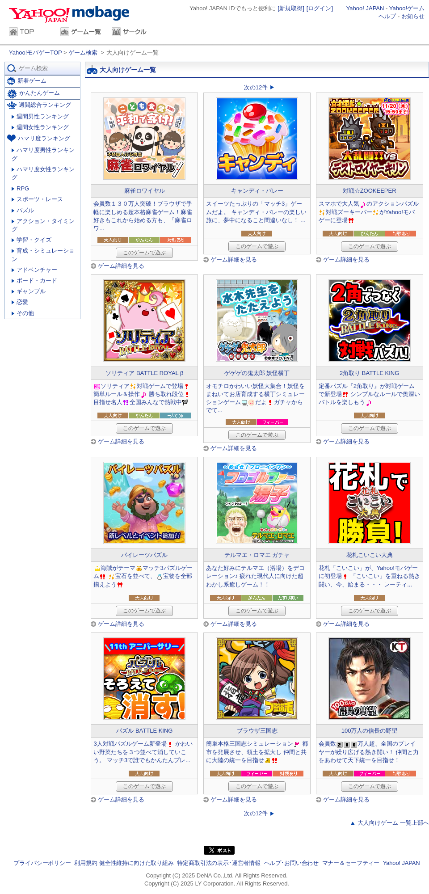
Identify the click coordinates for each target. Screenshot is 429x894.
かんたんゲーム (33, 94)
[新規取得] (291, 8)
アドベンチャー (34, 269)
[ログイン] (320, 8)
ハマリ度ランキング (38, 138)
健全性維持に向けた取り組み (136, 863)
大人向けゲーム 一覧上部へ (393, 822)
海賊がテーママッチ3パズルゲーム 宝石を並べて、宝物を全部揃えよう (142, 576)
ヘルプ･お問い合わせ (291, 863)
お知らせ (413, 16)
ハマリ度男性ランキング (43, 154)
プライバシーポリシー (42, 863)
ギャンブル (29, 291)
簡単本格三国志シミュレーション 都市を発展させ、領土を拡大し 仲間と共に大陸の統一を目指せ (257, 751)
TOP (30, 32)
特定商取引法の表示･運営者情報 (219, 863)
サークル (133, 32)
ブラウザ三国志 (257, 730)
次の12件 (256, 87)
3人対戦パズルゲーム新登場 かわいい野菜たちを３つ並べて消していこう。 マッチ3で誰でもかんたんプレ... (143, 751)
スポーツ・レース (37, 199)
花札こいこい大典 (369, 555)
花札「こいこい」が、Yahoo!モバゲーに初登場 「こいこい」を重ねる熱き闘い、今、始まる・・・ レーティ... (370, 576)
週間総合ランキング (39, 105)
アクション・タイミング (43, 225)
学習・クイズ (31, 239)
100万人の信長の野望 (369, 730)
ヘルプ (387, 16)
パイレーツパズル (144, 555)
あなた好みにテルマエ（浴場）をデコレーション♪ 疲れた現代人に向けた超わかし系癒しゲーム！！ (255, 576)
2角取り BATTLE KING (369, 373)
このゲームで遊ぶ (144, 252)
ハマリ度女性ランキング (43, 173)
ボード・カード (34, 280)
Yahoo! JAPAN (365, 8)
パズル (23, 210)
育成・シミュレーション (43, 254)
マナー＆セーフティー (350, 863)
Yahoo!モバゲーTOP (36, 52)
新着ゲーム (26, 81)
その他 (23, 313)
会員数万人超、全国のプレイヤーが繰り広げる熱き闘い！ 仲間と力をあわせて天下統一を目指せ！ (369, 751)
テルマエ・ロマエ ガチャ (257, 555)
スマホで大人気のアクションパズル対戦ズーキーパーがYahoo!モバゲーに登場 (369, 211)
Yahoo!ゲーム (407, 8)
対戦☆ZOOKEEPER (369, 190)
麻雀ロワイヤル (144, 190)
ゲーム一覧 (81, 32)
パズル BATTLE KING (144, 730)
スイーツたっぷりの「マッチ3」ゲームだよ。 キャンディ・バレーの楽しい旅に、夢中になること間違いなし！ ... (256, 211)
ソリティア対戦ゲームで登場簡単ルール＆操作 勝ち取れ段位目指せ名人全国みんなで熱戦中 (142, 394)
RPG (20, 188)
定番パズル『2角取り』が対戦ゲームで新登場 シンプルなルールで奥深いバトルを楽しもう (370, 394)
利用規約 (85, 863)
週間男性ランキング (40, 116)
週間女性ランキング (40, 127)
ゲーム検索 (82, 52)
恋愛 (20, 302)
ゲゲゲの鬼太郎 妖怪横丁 (257, 373)
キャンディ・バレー (257, 190)
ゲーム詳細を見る (121, 265)
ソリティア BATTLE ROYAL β (144, 373)
